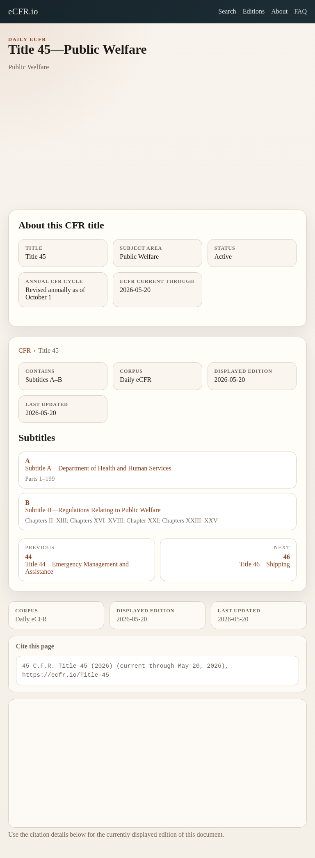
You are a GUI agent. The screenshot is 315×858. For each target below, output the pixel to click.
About (279, 11)
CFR (24, 350)
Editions (254, 11)
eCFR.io (23, 11)
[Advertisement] (157, 148)
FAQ (300, 11)
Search (227, 11)
